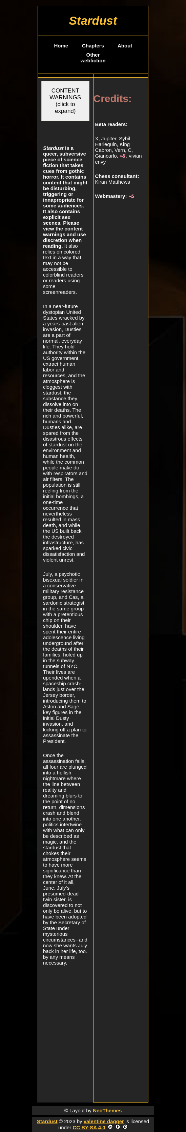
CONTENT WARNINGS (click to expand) (65, 100)
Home (61, 45)
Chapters (93, 45)
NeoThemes (107, 1110)
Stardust (47, 1121)
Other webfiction (92, 57)
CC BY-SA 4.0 (89, 1127)
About (125, 45)
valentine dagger (104, 1121)
